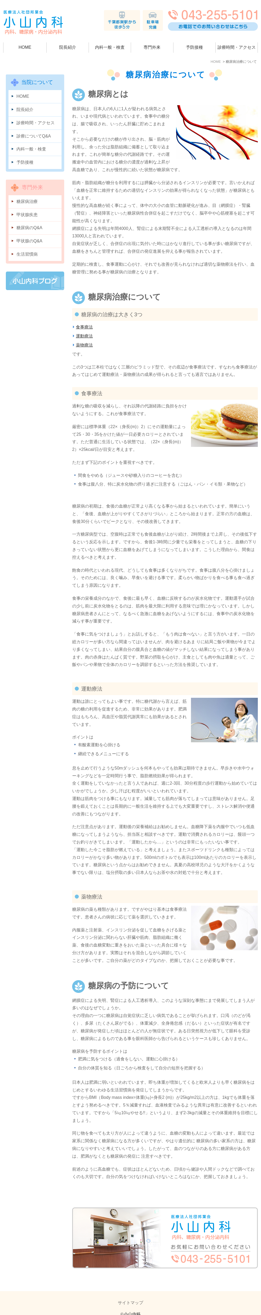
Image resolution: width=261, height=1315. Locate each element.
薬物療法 (84, 345)
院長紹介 (67, 47)
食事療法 (84, 327)
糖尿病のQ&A (29, 227)
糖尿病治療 (27, 201)
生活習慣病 (27, 254)
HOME (25, 47)
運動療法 (84, 336)
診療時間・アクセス (237, 47)
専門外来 (151, 47)
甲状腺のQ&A (29, 241)
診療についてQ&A (33, 136)
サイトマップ (130, 1292)
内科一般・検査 (110, 47)
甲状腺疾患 (27, 214)
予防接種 (194, 47)
